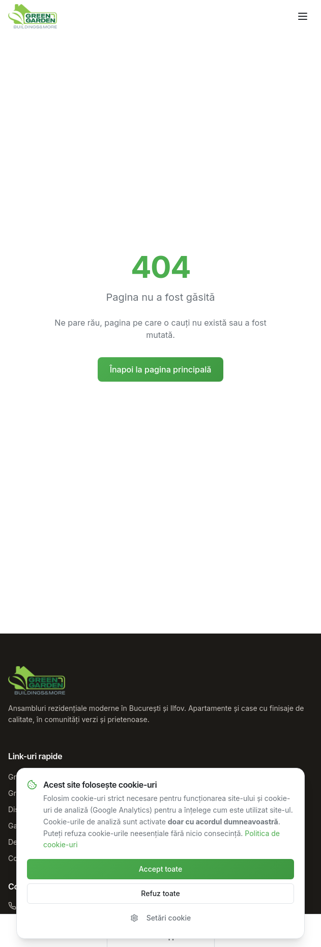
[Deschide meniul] (303, 16)
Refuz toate (160, 893)
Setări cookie (160, 917)
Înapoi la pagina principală (161, 369)
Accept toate (160, 869)
